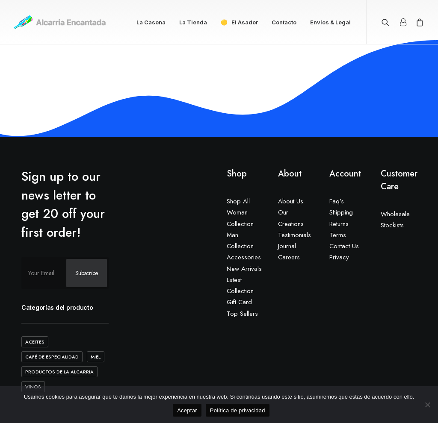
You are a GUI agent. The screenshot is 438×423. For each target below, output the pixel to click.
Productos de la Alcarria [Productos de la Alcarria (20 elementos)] (59, 371)
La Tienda (193, 22)
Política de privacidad (237, 410)
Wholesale (395, 214)
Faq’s (336, 201)
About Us (290, 201)
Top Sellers (242, 313)
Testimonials (294, 235)
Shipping (341, 212)
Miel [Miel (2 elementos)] (96, 356)
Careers (289, 257)
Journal (287, 246)
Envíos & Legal (330, 22)
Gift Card (239, 302)
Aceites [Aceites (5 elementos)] (34, 341)
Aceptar (187, 410)
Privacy (339, 257)
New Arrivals (244, 268)
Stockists (392, 225)
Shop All (238, 201)
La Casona (151, 22)
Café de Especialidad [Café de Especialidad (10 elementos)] (52, 356)
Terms (337, 235)
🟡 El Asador (239, 22)
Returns (339, 224)
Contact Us (344, 246)
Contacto (284, 22)
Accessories (244, 257)
